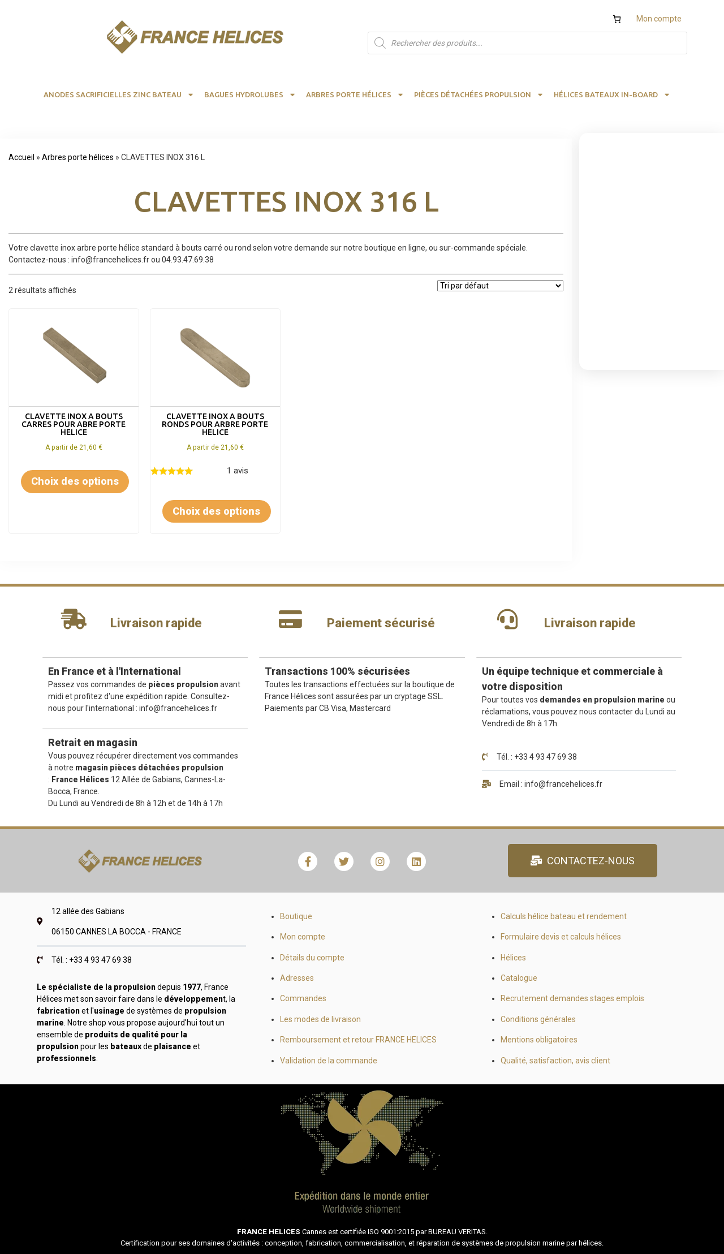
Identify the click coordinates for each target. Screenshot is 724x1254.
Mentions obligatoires (539, 1039)
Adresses (297, 977)
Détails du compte (312, 957)
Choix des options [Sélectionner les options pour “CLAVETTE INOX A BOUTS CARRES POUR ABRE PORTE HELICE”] (75, 481)
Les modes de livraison (320, 1019)
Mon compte (659, 18)
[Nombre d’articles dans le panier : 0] (617, 19)
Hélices (513, 957)
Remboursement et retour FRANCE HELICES (358, 1039)
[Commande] (500, 285)
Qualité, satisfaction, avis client (555, 1060)
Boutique (296, 916)
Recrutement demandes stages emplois (572, 998)
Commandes (303, 998)
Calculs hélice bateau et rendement (564, 916)
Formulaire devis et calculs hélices (561, 936)
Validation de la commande (328, 1060)
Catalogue (519, 977)
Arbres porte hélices (78, 157)
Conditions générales (538, 1019)
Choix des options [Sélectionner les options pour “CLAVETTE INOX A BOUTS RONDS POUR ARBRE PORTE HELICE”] (216, 511)
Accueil (21, 157)
